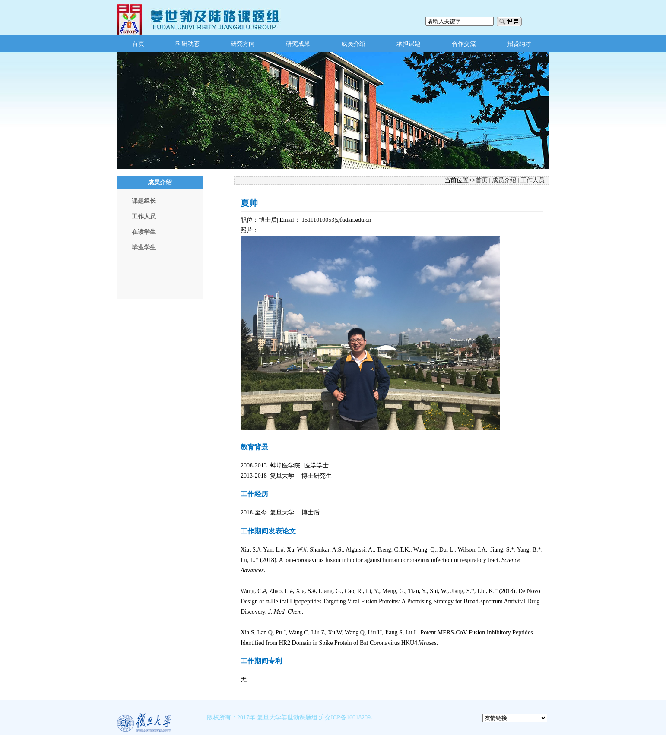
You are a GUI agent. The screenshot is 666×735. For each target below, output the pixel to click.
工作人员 (532, 180)
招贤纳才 (519, 44)
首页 (138, 44)
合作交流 (464, 44)
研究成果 (298, 44)
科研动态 (187, 44)
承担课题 (408, 44)
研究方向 (243, 44)
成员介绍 (353, 44)
